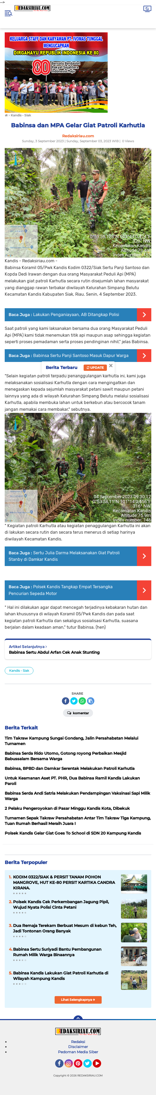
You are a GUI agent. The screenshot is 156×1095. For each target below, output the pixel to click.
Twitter (89, 1065)
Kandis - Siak (19, 671)
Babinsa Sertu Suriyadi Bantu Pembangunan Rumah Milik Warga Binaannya (57, 952)
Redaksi (78, 1041)
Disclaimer (78, 1046)
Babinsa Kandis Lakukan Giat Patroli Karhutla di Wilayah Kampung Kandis (60, 976)
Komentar (78, 712)
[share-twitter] (74, 701)
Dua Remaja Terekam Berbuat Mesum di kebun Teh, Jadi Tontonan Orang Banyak (65, 928)
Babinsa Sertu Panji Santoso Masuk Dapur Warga (81, 355)
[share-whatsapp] (82, 701)
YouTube (100, 1065)
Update (95, 368)
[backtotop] (78, 1020)
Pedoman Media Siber (78, 1052)
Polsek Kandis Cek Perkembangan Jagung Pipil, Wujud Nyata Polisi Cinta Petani (61, 904)
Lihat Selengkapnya (78, 1000)
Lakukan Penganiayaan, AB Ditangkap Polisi (76, 314)
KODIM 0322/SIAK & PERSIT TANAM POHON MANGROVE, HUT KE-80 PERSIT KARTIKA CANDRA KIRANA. (64, 882)
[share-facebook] (65, 701)
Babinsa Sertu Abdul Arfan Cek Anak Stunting (54, 652)
